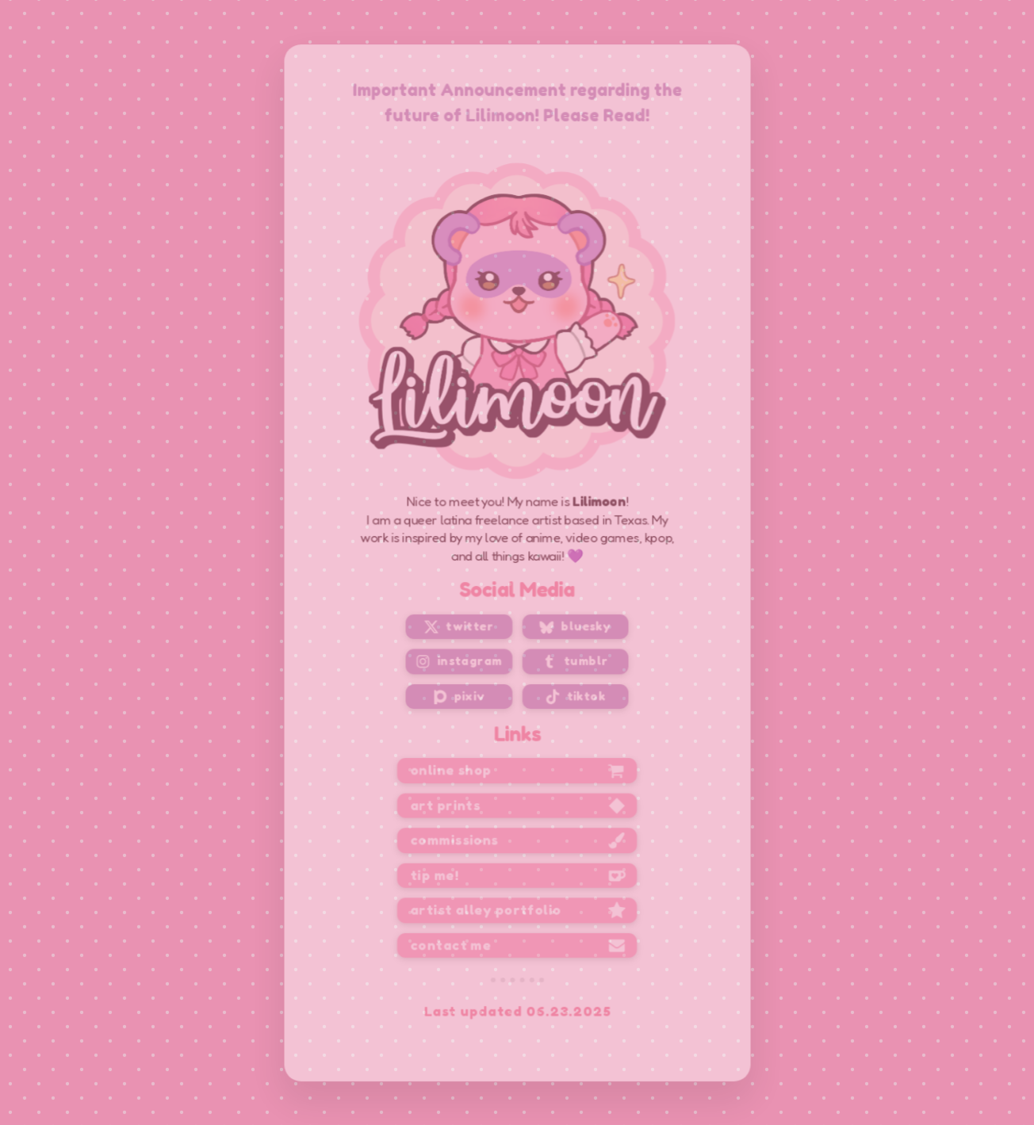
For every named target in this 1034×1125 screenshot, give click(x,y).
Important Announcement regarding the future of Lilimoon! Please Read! (517, 111)
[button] (460, 625)
